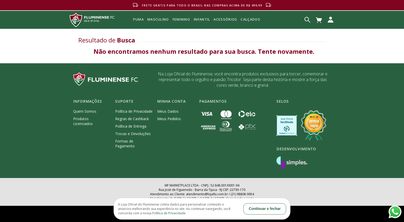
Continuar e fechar (265, 209)
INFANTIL (202, 19)
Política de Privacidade (134, 111)
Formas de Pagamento (125, 143)
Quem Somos (84, 111)
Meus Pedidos (169, 118)
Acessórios (225, 30)
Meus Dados (168, 111)
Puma (138, 25)
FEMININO (181, 19)
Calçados (250, 19)
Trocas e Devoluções (133, 133)
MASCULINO (158, 19)
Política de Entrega (130, 126)
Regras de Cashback (132, 118)
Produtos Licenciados (83, 121)
